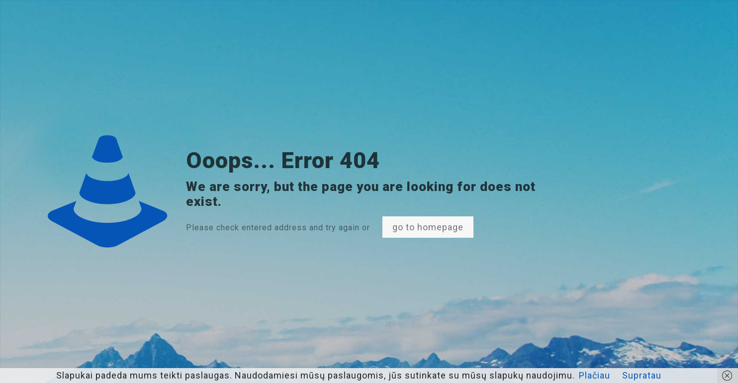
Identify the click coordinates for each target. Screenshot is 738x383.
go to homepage (427, 227)
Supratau (641, 375)
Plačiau (594, 375)
